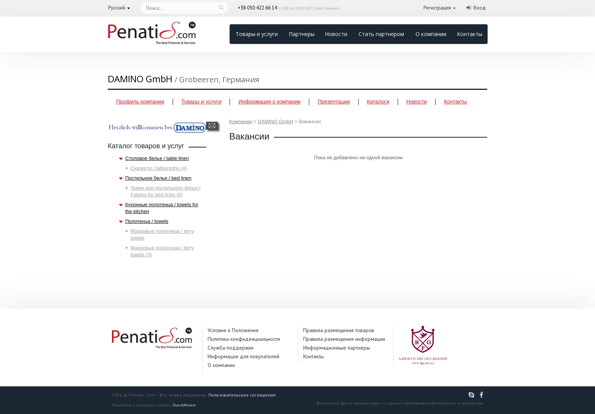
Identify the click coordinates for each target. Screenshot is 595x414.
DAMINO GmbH (275, 121)
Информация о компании (269, 102)
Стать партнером (381, 34)
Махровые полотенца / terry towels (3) (162, 251)
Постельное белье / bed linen (158, 178)
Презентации (334, 102)
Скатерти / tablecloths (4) (159, 168)
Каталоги (378, 102)
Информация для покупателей (243, 356)
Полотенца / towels (146, 221)
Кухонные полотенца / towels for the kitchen (161, 208)
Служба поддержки (230, 347)
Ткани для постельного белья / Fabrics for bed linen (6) (166, 191)
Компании (240, 121)
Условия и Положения (233, 330)
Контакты (469, 34)
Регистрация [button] (437, 8)
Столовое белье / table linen (157, 158)
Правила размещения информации (344, 339)
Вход (480, 8)
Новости (336, 34)
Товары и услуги (257, 34)
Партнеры (302, 34)
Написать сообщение (212, 126)
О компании (431, 34)
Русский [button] (116, 8)
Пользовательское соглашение (242, 395)
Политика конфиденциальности (244, 339)
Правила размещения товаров (338, 330)
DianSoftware (184, 405)
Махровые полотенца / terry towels (162, 234)
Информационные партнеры (336, 347)
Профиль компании (140, 102)
